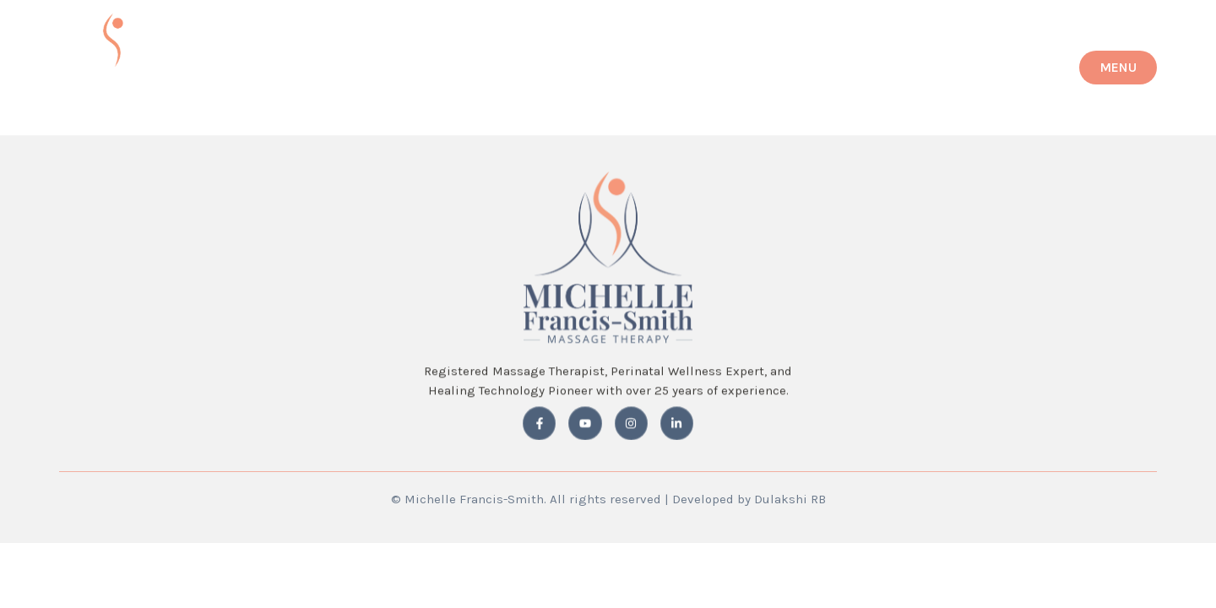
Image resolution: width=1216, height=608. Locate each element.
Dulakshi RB (790, 499)
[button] (1118, 67)
